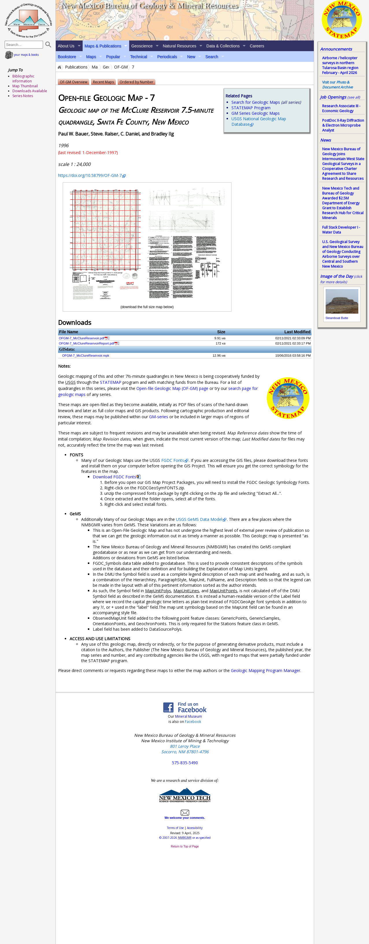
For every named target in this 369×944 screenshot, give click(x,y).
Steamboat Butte (337, 318)
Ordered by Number (136, 81)
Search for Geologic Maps (255, 102)
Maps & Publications (103, 46)
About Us (66, 46)
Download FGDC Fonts (114, 477)
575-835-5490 (185, 762)
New (191, 56)
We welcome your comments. (185, 816)
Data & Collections (223, 46)
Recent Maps (103, 81)
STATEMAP (110, 382)
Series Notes (22, 95)
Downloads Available (29, 90)
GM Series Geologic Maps (255, 113)
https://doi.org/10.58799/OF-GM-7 (90, 175)
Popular (113, 56)
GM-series (158, 416)
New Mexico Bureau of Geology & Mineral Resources (149, 5)
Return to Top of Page (185, 846)
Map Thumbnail (25, 86)
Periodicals (167, 56)
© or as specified (185, 838)
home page (28, 20)
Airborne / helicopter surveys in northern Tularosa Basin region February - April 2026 (340, 65)
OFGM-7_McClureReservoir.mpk (85, 355)
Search (211, 56)
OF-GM (121, 67)
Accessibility (195, 828)
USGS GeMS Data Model (199, 519)
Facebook (193, 721)
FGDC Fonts (172, 460)
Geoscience (142, 46)
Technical (138, 56)
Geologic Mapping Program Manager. (266, 670)
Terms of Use (175, 828)
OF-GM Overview (73, 81)
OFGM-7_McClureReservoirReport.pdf (86, 343)
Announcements (336, 49)
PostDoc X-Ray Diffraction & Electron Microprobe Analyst (343, 125)
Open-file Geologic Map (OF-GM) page (172, 388)
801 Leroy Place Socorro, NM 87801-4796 (185, 748)
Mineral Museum (188, 716)
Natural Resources (179, 46)
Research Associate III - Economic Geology (341, 108)
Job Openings (340, 97)
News (325, 140)
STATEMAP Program (250, 107)
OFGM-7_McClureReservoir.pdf (81, 338)
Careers (257, 46)
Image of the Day (336, 276)
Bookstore (67, 56)
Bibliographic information (23, 79)
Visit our (337, 85)
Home (59, 67)
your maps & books (22, 55)
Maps (91, 56)
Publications (76, 67)
